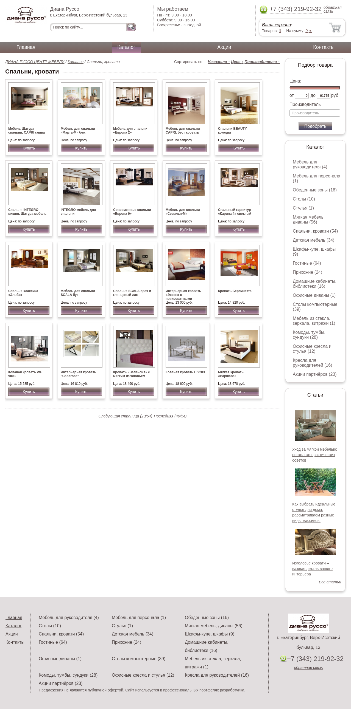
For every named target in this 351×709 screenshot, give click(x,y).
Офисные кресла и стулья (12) (312, 349)
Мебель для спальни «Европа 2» (130, 130)
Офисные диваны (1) (314, 295)
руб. (335, 95)
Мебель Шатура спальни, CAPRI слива (26, 130)
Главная (25, 47)
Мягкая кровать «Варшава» (231, 374)
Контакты (324, 47)
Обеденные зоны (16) (315, 190)
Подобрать (315, 126)
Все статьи (330, 582)
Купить (29, 148)
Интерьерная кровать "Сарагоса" (78, 374)
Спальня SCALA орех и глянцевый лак (132, 293)
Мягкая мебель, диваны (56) (309, 219)
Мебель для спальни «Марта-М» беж (78, 130)
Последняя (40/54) (170, 416)
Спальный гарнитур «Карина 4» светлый (234, 212)
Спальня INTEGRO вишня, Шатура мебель (27, 212)
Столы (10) (304, 199)
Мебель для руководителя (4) (310, 164)
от (291, 95)
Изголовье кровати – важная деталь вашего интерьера (312, 568)
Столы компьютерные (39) (138, 658)
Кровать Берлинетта (235, 291)
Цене (237, 62)
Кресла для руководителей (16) (312, 363)
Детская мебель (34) (313, 240)
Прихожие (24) (307, 272)
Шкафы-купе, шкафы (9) (209, 634)
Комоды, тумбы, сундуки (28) (309, 335)
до (313, 95)
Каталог (126, 47)
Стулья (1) (303, 208)
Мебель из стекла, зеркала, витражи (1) (314, 321)
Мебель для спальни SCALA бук (78, 293)
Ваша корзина (276, 24)
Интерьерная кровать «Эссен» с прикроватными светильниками (183, 296)
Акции (224, 47)
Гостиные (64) (307, 263)
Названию (219, 62)
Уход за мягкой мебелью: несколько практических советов (314, 454)
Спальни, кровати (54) (315, 231)
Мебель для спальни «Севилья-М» (183, 212)
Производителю (262, 62)
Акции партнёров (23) (315, 374)
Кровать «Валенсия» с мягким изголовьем (131, 374)
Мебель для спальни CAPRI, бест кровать (183, 130)
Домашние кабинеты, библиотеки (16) (314, 284)
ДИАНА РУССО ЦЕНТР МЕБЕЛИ (35, 62)
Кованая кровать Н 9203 (185, 372)
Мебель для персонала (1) (139, 617)
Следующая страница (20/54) (125, 416)
